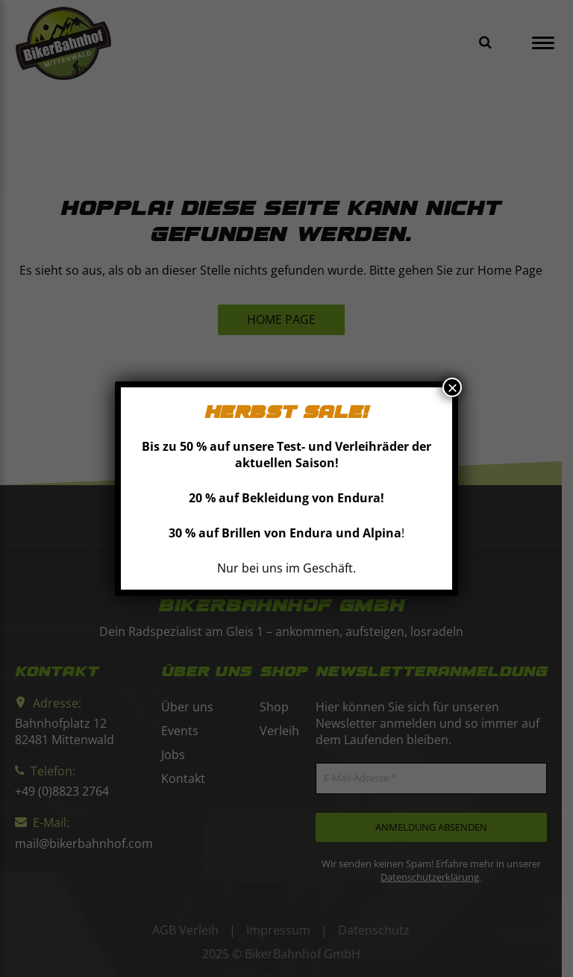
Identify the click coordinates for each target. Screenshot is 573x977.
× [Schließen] (452, 387)
